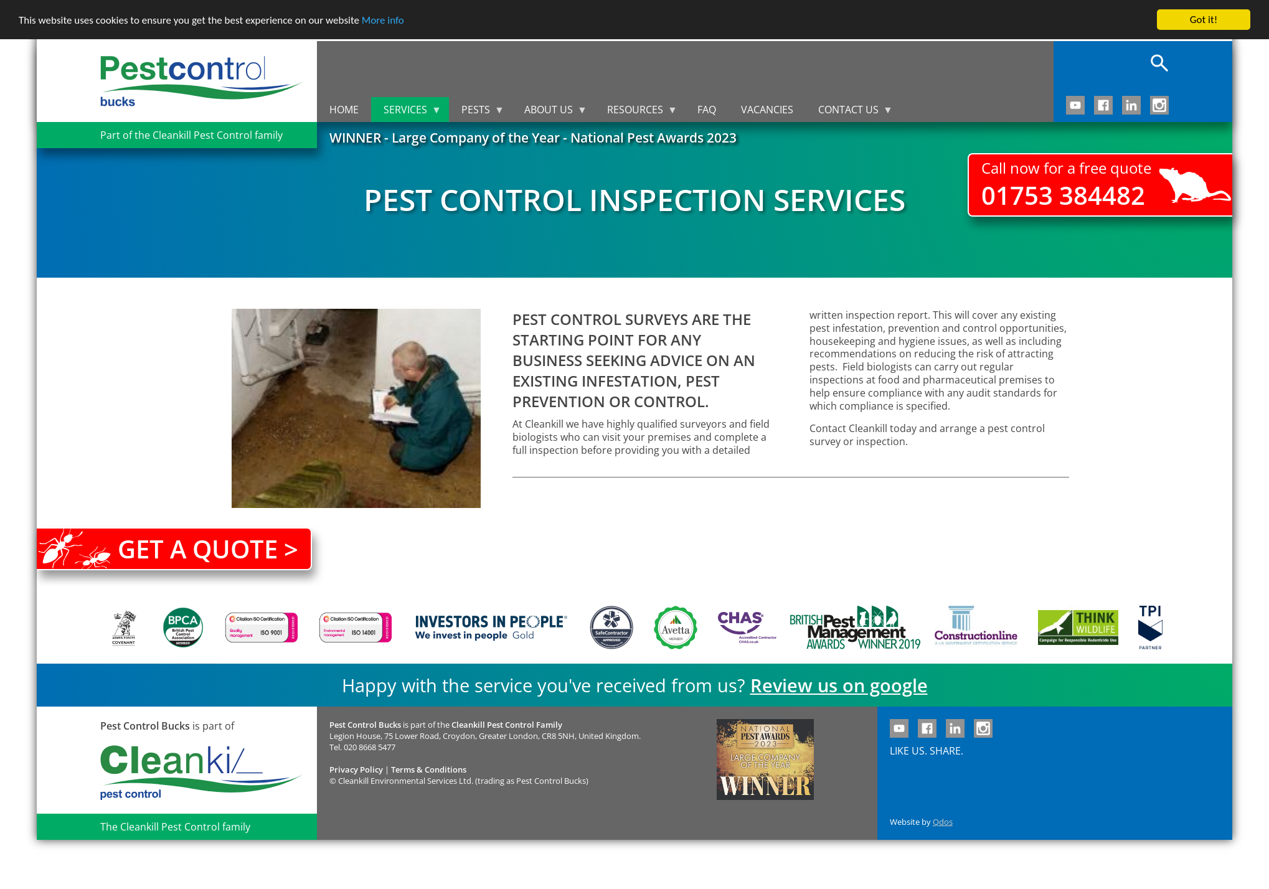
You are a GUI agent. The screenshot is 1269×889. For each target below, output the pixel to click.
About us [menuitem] (549, 112)
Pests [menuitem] (476, 112)
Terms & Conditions (428, 769)
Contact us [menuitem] (849, 112)
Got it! (1203, 19)
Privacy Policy (356, 769)
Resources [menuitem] (636, 112)
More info (383, 20)
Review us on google (839, 685)
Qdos (943, 821)
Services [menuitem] (406, 112)
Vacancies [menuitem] (767, 109)
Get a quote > (208, 549)
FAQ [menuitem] (706, 109)
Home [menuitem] (344, 109)
